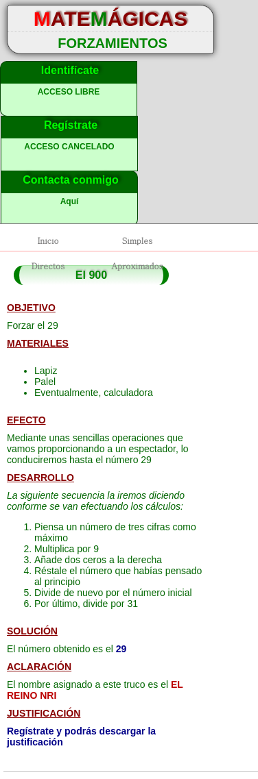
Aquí (69, 201)
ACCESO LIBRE (69, 92)
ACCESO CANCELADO (69, 146)
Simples (137, 240)
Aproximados (137, 265)
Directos (48, 265)
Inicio (47, 240)
